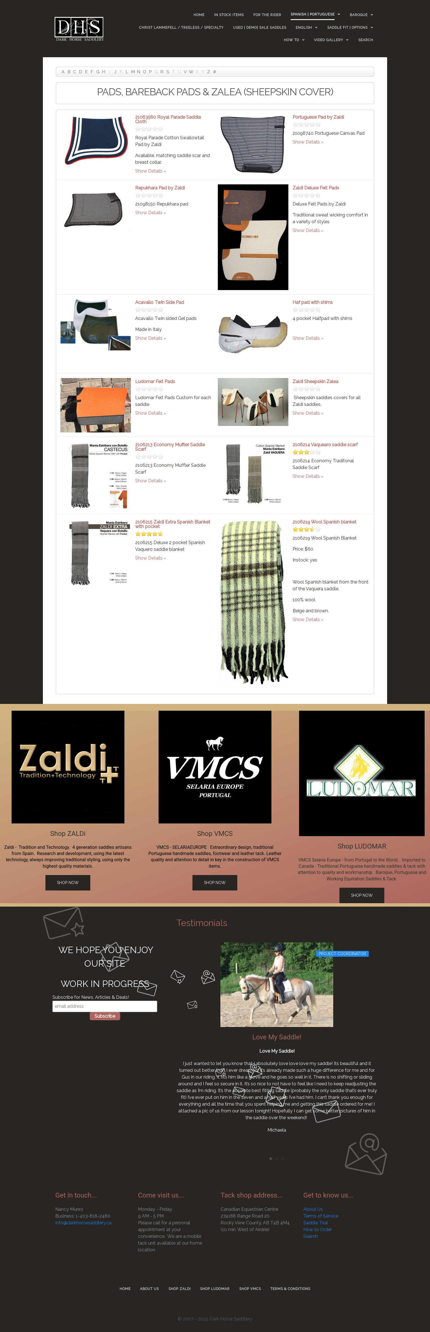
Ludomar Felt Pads (155, 381)
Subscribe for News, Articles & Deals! (90, 997)
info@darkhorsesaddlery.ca (83, 1222)
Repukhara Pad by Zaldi (160, 188)
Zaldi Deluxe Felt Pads (316, 188)
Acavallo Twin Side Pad (159, 302)
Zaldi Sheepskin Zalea (315, 381)
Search (310, 1236)
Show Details (149, 171)
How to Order (317, 1229)
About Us (313, 1209)
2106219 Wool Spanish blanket (324, 522)
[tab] (270, 1158)
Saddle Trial (315, 1222)
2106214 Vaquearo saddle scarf (325, 444)
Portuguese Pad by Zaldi (318, 117)
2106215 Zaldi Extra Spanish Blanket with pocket (172, 524)
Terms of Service (320, 1216)
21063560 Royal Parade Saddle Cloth (168, 119)
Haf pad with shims (313, 302)
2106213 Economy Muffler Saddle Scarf (170, 447)
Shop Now (68, 882)
